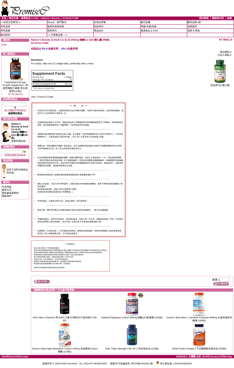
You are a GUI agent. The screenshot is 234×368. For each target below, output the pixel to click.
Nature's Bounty (51, 18)
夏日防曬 (145, 22)
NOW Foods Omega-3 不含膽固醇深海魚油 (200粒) (199, 348)
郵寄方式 (6, 190)
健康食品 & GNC (30, 18)
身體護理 (192, 26)
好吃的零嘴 (100, 22)
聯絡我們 (6, 196)
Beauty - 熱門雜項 (56, 22)
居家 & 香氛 (193, 30)
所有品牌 (5, 26)
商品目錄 (13, 18)
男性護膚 (5, 30)
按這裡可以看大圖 (220, 84)
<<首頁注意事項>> (10, 22)
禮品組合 (98, 30)
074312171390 (70, 18)
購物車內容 (218, 18)
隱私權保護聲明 (10, 193)
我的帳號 (204, 18)
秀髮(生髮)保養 (149, 26)
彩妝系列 (98, 26)
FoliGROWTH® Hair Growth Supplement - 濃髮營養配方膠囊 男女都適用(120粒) (15, 86)
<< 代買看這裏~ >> (57, 35)
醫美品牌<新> (194, 22)
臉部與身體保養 (55, 26)
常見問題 (6, 187)
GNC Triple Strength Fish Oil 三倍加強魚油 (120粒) (132, 348)
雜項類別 (5, 35)
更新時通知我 (19, 132)
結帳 (229, 18)
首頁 (3, 18)
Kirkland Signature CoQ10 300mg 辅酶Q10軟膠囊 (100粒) (132, 317)
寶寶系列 (52, 30)
